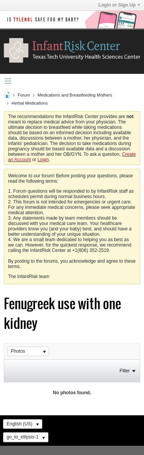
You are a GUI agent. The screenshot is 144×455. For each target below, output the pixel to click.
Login (43, 159)
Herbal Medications (30, 103)
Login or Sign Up (119, 5)
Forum (24, 95)
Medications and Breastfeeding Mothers (75, 95)
